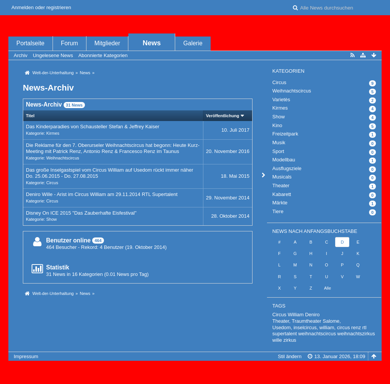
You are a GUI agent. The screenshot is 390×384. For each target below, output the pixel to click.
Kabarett (281, 194)
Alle (327, 288)
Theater (280, 185)
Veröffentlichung (222, 115)
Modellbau (283, 160)
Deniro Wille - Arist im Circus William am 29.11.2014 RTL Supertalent (101, 194)
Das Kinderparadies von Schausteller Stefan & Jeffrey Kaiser (92, 126)
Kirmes (52, 133)
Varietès (281, 99)
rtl (364, 327)
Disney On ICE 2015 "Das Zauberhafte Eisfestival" (81, 213)
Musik (278, 142)
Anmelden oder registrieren (41, 7)
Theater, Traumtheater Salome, (306, 321)
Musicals (282, 177)
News (152, 43)
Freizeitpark (285, 134)
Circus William (288, 314)
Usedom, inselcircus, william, (304, 327)
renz (356, 327)
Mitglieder (107, 43)
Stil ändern (289, 356)
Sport (278, 151)
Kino (277, 125)
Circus (52, 182)
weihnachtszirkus (356, 333)
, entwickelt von (195, 369)
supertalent (284, 333)
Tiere (277, 211)
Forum (69, 43)
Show (51, 219)
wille (277, 340)
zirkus (289, 340)
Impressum (26, 356)
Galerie (192, 43)
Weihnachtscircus (62, 158)
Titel (30, 115)
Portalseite (30, 43)
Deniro (312, 314)
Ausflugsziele (287, 168)
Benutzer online (68, 240)
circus (343, 327)
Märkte (280, 203)
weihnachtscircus (317, 333)
